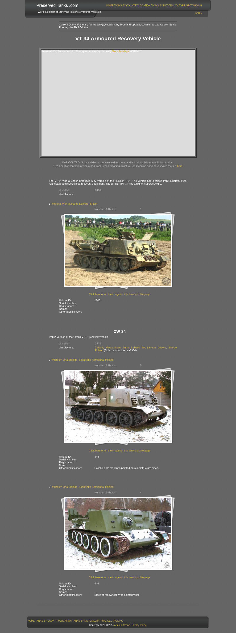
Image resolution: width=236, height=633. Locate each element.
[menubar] (154, 5)
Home (109, 5)
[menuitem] (110, 5)
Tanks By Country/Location (132, 5)
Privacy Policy (139, 625)
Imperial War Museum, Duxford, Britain (74, 203)
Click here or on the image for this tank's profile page (119, 294)
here (179, 166)
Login (198, 13)
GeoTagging (194, 5)
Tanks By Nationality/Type (168, 5)
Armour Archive (122, 625)
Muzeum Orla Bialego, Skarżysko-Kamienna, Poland (83, 359)
